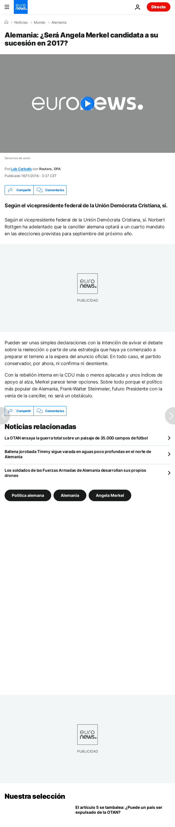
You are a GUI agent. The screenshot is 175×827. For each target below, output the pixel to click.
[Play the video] (87, 103)
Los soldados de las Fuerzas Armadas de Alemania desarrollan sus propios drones (75, 473)
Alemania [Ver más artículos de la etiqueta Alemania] (70, 495)
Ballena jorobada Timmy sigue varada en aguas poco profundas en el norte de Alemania (78, 454)
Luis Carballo (21, 169)
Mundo (39, 22)
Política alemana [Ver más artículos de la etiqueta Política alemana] (28, 495)
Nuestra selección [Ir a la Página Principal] (35, 796)
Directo (158, 6)
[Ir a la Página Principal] (21, 7)
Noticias (21, 22)
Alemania (59, 22)
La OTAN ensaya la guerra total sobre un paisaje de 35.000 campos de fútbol (76, 437)
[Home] (6, 22)
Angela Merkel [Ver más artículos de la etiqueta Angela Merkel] (110, 495)
